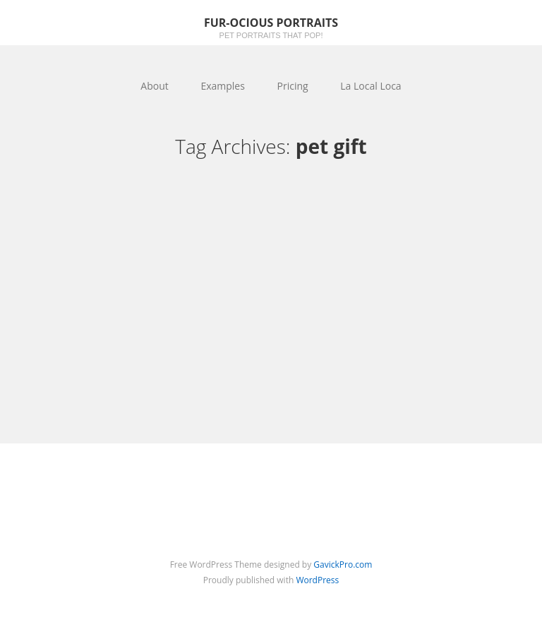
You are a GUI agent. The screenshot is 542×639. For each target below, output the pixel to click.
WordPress (317, 580)
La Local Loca (370, 85)
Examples (222, 85)
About (154, 85)
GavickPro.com (342, 565)
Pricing (292, 85)
